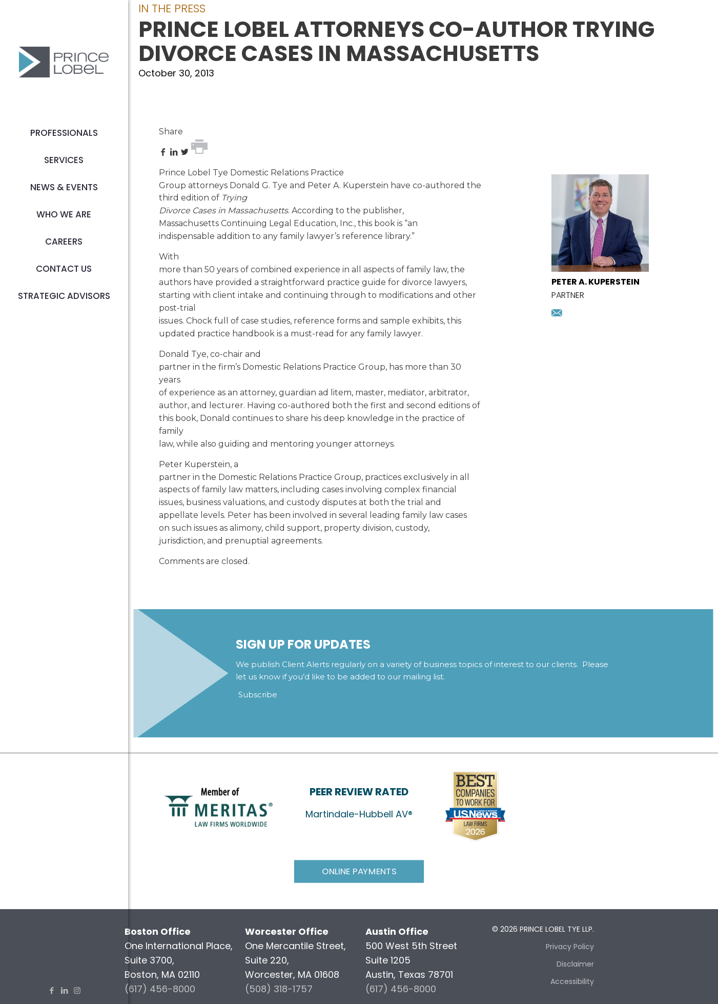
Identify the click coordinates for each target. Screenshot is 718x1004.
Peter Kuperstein (194, 464)
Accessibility (572, 981)
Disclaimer (575, 964)
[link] (219, 806)
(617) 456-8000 (160, 988)
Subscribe (257, 694)
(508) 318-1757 (279, 988)
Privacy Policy (570, 946)
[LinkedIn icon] (64, 990)
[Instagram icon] (77, 990)
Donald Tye (183, 354)
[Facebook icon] (51, 990)
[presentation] (600, 268)
